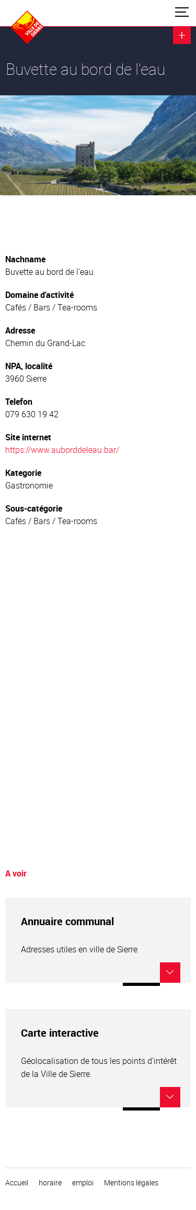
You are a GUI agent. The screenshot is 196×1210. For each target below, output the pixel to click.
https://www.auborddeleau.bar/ (62, 450)
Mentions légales (131, 1183)
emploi (83, 1183)
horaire (50, 1183)
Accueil (16, 1183)
